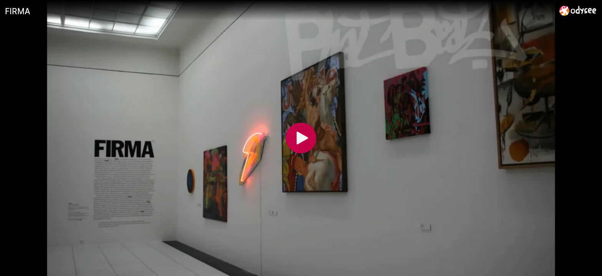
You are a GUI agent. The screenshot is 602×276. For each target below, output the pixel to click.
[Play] (301, 138)
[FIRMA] (279, 11)
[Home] (578, 10)
